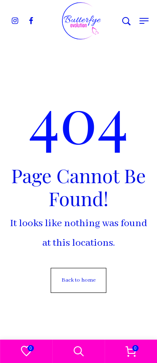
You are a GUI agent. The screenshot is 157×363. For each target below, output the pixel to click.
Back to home (78, 280)
